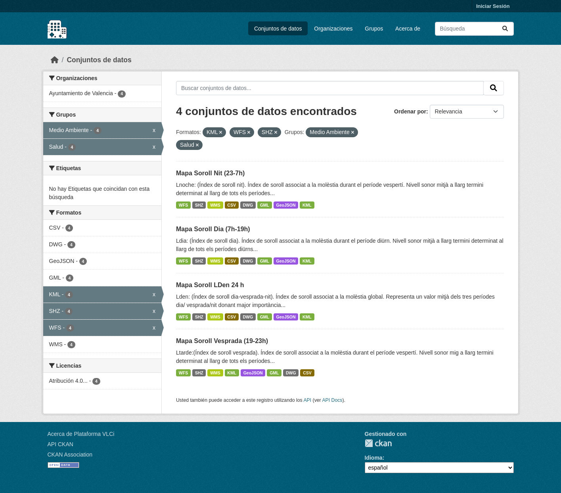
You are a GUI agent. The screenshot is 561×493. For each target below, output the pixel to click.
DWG (248, 205)
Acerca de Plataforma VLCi (81, 434)
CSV (231, 205)
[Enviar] (505, 29)
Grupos (374, 28)
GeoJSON (286, 205)
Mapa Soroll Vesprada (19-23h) (222, 341)
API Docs (332, 400)
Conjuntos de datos (278, 28)
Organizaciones (333, 28)
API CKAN (60, 444)
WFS (183, 205)
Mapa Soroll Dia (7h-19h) (213, 229)
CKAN (378, 443)
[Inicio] (55, 60)
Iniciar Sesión (493, 6)
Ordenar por (410, 111)
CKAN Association (70, 454)
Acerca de (407, 28)
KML (307, 205)
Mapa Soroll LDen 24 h (210, 285)
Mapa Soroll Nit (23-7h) (210, 173)
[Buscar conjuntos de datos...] (474, 29)
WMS (215, 205)
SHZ (199, 205)
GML (264, 205)
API (307, 400)
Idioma (374, 458)
